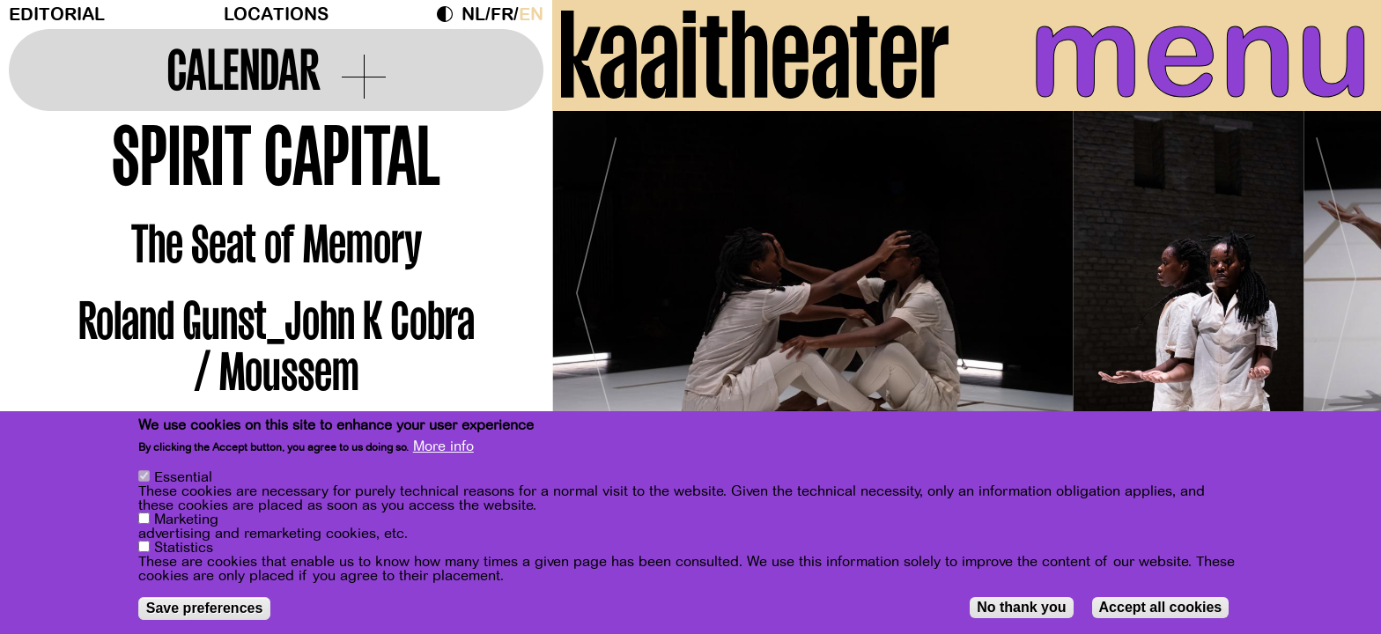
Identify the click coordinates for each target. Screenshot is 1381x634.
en (531, 15)
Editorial (57, 15)
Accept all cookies (1160, 607)
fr (502, 15)
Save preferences (204, 608)
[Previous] (596, 285)
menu (1200, 53)
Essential (183, 477)
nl (473, 15)
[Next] (1337, 285)
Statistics (183, 548)
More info (443, 446)
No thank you (1021, 607)
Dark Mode (449, 14)
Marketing (186, 519)
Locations (276, 15)
